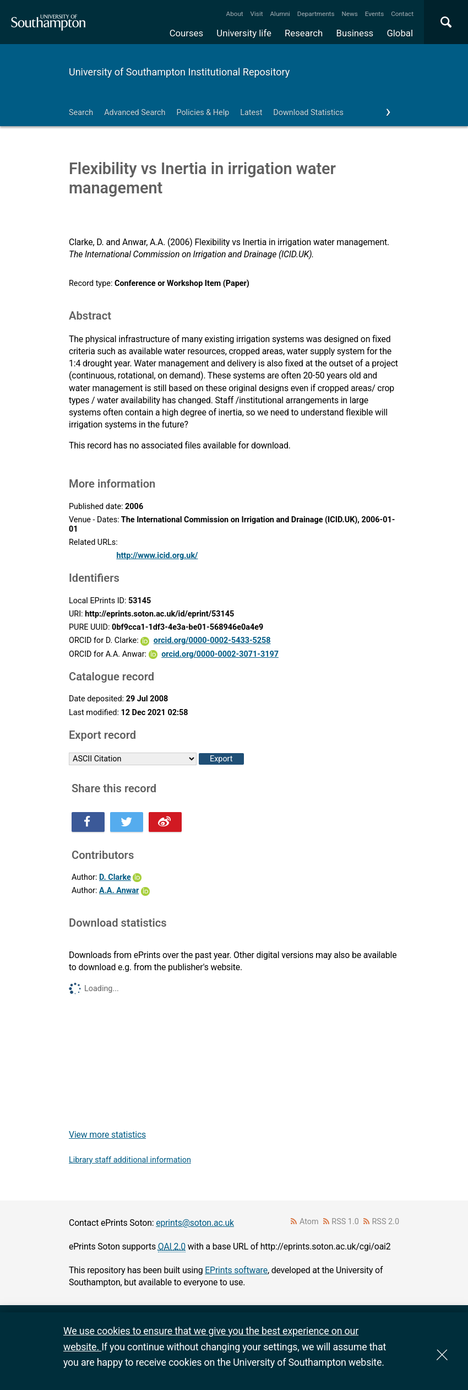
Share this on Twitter (126, 822)
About (234, 14)
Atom (309, 1221)
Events (374, 14)
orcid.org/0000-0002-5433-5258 (212, 640)
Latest (251, 112)
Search (81, 112)
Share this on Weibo (165, 822)
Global (400, 33)
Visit (257, 14)
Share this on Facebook (88, 822)
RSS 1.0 (345, 1221)
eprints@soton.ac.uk (195, 1223)
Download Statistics (308, 112)
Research (304, 33)
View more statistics (107, 1134)
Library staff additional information (130, 1160)
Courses (186, 33)
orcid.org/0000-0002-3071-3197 (220, 654)
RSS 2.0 (386, 1221)
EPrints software (236, 1270)
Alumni (280, 14)
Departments (316, 14)
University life (243, 33)
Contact (402, 14)
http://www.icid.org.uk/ (157, 555)
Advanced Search (134, 112)
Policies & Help (202, 112)
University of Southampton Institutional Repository (179, 72)
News (349, 14)
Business (355, 33)
